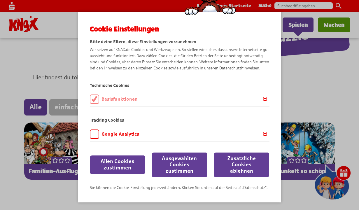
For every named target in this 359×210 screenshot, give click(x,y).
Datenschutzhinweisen (239, 68)
